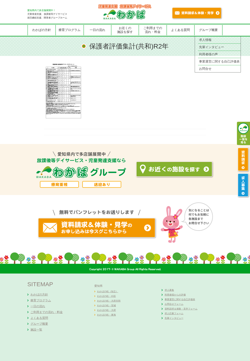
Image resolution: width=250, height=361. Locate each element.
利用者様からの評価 (175, 294)
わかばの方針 (41, 30)
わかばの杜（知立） (107, 291)
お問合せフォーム (174, 304)
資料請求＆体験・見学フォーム (181, 308)
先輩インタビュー (174, 318)
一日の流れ (97, 30)
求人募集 (169, 290)
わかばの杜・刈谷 (106, 296)
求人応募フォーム (174, 313)
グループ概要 (208, 30)
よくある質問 (180, 30)
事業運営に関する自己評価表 (180, 299)
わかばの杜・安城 (106, 305)
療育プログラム (69, 30)
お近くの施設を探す (125, 30)
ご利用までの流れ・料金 (152, 30)
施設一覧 (36, 329)
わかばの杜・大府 (106, 310)
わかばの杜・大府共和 (109, 300)
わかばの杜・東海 (106, 314)
